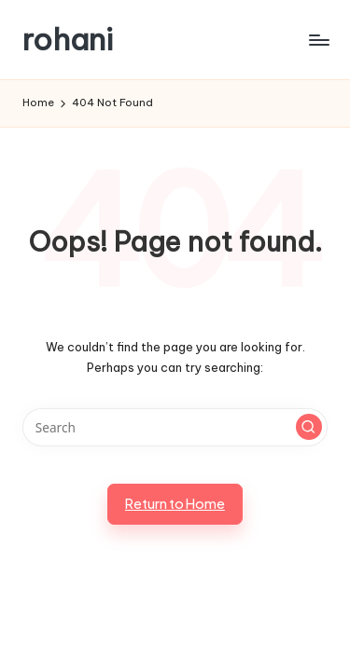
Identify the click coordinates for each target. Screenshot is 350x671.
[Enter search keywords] (175, 427)
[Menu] (318, 39)
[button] (309, 427)
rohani (67, 39)
